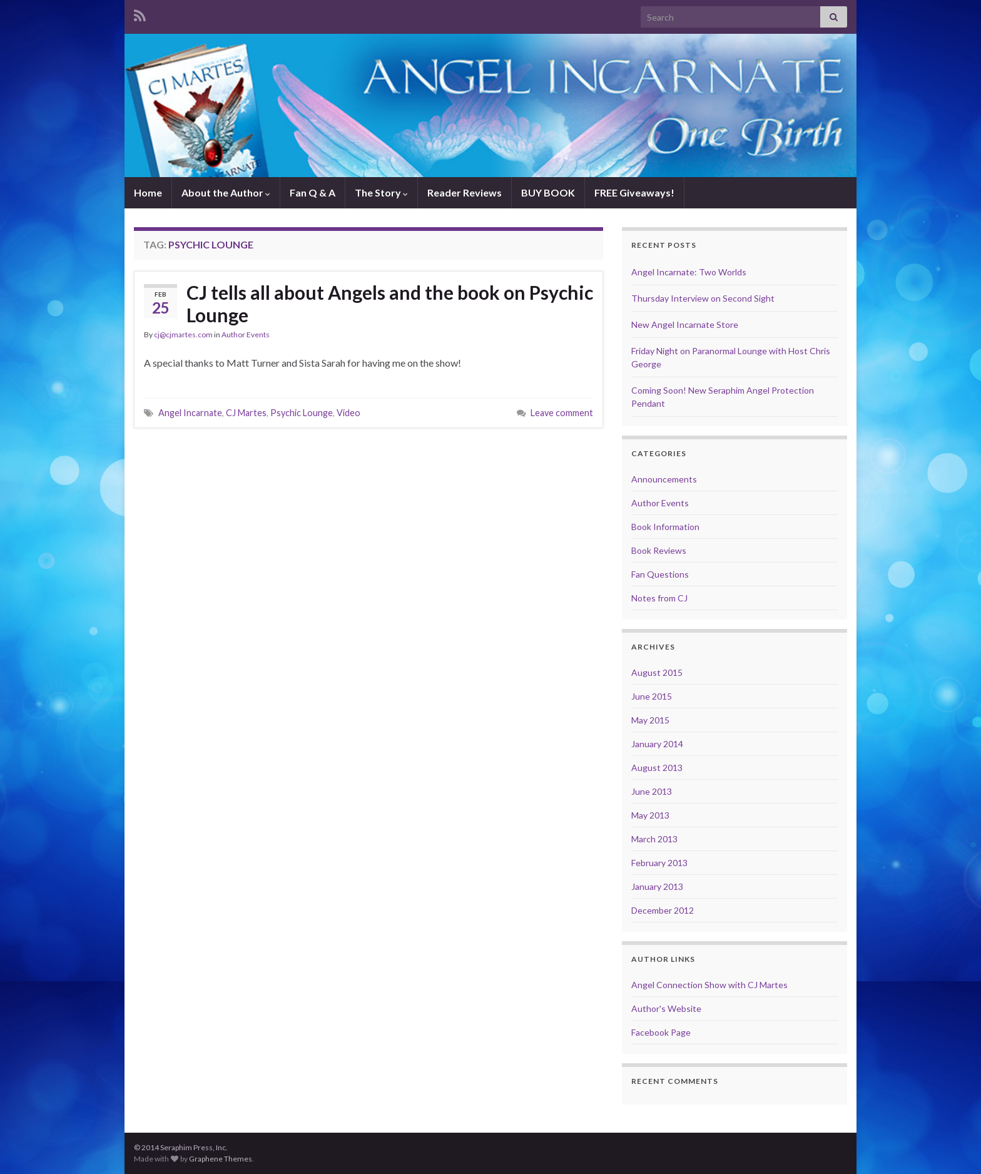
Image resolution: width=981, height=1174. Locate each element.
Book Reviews (658, 550)
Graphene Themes (220, 1158)
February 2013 (659, 862)
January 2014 (657, 743)
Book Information (665, 526)
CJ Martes (246, 412)
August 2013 (657, 767)
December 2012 (662, 910)
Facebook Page (661, 1032)
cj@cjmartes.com (183, 334)
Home (148, 192)
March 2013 (654, 839)
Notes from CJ (659, 598)
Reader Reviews (464, 192)
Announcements (664, 479)
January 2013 (657, 886)
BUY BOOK (548, 192)
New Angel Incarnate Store (684, 324)
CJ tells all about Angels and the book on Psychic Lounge (389, 303)
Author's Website (666, 1008)
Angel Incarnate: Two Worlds (688, 272)
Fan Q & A (312, 192)
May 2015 (650, 720)
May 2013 (650, 815)
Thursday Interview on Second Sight (703, 298)
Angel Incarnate (190, 412)
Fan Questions (660, 574)
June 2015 (651, 696)
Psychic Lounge (301, 412)
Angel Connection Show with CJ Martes (709, 984)
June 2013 (651, 791)
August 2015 (657, 672)
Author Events (245, 334)
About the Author (225, 192)
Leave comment (562, 412)
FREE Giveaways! (634, 192)
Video (348, 412)
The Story (381, 192)
